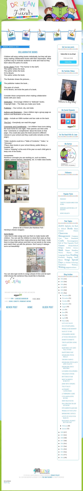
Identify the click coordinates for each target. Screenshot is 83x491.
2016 (62, 444)
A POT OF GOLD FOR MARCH (69, 417)
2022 (62, 290)
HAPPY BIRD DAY (67, 353)
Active (61, 226)
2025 (62, 282)
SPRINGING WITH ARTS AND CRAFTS (70, 363)
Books (11, 301)
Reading (74, 255)
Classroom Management (64, 235)
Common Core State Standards (68, 237)
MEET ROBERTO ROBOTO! (67, 380)
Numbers (75, 251)
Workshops (75, 265)
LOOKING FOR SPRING (69, 371)
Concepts (16, 301)
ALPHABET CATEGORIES (67, 390)
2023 (62, 288)
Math (60, 250)
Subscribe (68, 62)
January (64, 429)
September (65, 304)
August (64, 307)
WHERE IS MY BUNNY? (69, 329)
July (63, 310)
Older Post (47, 307)
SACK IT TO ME (67, 332)
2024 (62, 285)
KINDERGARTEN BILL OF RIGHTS (68, 209)
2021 (62, 293)
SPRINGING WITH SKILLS (68, 356)
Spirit (64, 263)
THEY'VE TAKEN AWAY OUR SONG (69, 204)
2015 (62, 447)
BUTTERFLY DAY (67, 377)
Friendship (23, 301)
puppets (68, 268)
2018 (62, 438)
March (64, 321)
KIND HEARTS (65, 214)
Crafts (61, 241)
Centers (61, 231)
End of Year (62, 243)
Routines (61, 258)
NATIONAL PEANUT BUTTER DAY (68, 422)
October (64, 301)
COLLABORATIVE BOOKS (68, 397)
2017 (62, 441)
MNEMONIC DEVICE (69, 414)
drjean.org (7, 483)
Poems (68, 255)
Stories (68, 263)
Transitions (62, 265)
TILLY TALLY (66, 387)
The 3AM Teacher (47, 478)
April (63, 318)
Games (61, 245)
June (63, 313)
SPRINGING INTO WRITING (68, 368)
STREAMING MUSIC (68, 335)
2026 (62, 279)
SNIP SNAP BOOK (67, 401)
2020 (62, 433)
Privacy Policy (55, 476)
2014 (62, 449)
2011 (62, 458)
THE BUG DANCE (67, 360)
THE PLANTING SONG (69, 343)
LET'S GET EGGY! (67, 324)
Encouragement (72, 241)
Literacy (75, 248)
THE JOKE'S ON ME (68, 374)
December (65, 296)
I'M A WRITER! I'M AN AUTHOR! (69, 405)
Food (76, 243)
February (65, 426)
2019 (62, 435)
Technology (74, 263)
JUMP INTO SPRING (68, 384)
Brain (76, 229)
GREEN (64, 346)
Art (73, 226)
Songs (67, 260)
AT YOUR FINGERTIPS (69, 337)
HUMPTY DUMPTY (68, 340)
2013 (62, 452)
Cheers (75, 231)
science (74, 268)
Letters (68, 248)
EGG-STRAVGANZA (68, 326)
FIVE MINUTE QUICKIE (69, 408)
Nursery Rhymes (64, 253)
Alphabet (68, 226)
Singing (69, 258)
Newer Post (11, 307)
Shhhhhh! (63, 199)
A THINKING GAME (68, 394)
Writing (28, 301)
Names (67, 251)
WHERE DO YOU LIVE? (69, 411)
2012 (62, 455)
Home (30, 307)
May (63, 315)
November (65, 299)
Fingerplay (71, 243)
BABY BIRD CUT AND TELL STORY (69, 349)
